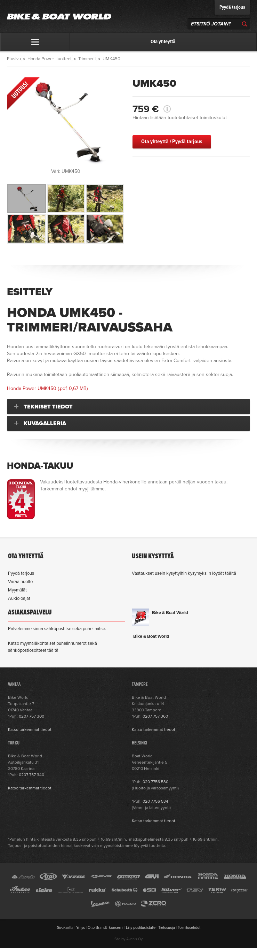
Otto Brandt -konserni (105, 927)
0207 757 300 (31, 716)
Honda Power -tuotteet (49, 59)
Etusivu (14, 59)
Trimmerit (87, 59)
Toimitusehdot (189, 927)
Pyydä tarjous (232, 7)
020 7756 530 (155, 781)
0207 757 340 (31, 774)
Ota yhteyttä (163, 41)
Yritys (80, 927)
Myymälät (17, 590)
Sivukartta (65, 927)
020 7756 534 (155, 801)
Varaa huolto (20, 581)
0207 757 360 (155, 716)
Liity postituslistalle (140, 927)
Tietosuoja (166, 927)
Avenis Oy (134, 939)
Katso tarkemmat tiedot (29, 729)
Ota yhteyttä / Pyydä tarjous (171, 141)
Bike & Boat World (170, 613)
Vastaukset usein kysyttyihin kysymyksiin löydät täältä (184, 573)
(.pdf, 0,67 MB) (47, 388)
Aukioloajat (19, 598)
